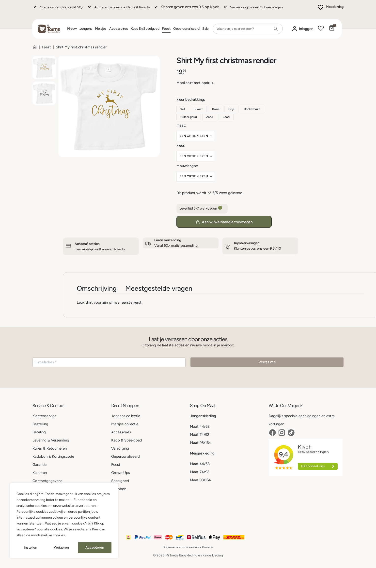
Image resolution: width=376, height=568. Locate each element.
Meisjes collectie (124, 424)
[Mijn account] (302, 29)
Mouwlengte (186, 166)
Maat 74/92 (199, 434)
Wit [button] (182, 109)
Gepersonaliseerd (186, 29)
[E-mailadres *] (109, 362)
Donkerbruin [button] (252, 109)
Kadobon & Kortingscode (53, 456)
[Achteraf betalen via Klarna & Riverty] (118, 9)
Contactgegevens (47, 481)
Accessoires (118, 29)
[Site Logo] (49, 29)
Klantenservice (44, 416)
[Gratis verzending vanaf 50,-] (57, 9)
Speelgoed (120, 481)
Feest (166, 29)
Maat (180, 125)
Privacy (207, 547)
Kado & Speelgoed (126, 440)
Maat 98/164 (200, 442)
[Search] (275, 29)
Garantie (39, 464)
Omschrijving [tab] (97, 288)
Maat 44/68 (200, 426)
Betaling (39, 432)
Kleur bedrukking (190, 99)
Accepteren (94, 547)
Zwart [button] (199, 109)
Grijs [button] (231, 109)
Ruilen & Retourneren (49, 448)
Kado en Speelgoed (145, 29)
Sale (205, 29)
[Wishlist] (321, 28)
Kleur (180, 145)
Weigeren (61, 547)
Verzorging (120, 448)
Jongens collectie (125, 416)
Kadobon (118, 489)
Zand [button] (209, 117)
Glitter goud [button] (188, 117)
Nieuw (72, 29)
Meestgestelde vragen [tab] (158, 288)
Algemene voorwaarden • (182, 547)
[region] (64, 520)
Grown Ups (120, 472)
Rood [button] (226, 117)
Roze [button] (215, 109)
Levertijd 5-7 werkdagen (202, 208)
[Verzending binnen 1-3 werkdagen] (253, 9)
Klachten (39, 472)
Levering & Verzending (50, 440)
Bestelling (40, 424)
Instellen (30, 547)
